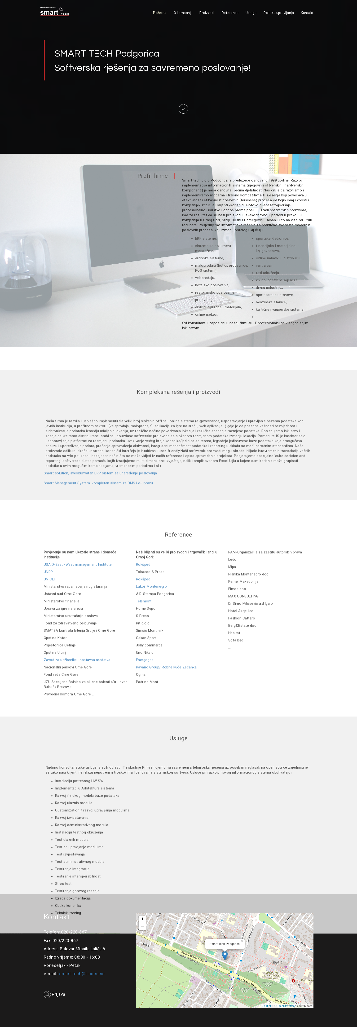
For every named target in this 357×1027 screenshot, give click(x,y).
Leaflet (266, 1006)
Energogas (145, 817)
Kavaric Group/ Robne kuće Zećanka (166, 825)
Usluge (251, 13)
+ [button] (142, 919)
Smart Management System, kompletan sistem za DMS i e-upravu (98, 585)
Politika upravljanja (279, 13)
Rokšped (143, 722)
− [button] (142, 926)
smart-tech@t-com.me (82, 973)
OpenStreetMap (286, 1006)
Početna (160, 13)
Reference (230, 13)
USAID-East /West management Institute (78, 722)
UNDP (48, 729)
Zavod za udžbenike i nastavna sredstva (77, 817)
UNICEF (50, 737)
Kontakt (307, 13)
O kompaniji (183, 13)
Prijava (54, 994)
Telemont (144, 759)
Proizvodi (207, 13)
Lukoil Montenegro (151, 744)
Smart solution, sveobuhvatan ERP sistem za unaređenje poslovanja (100, 575)
